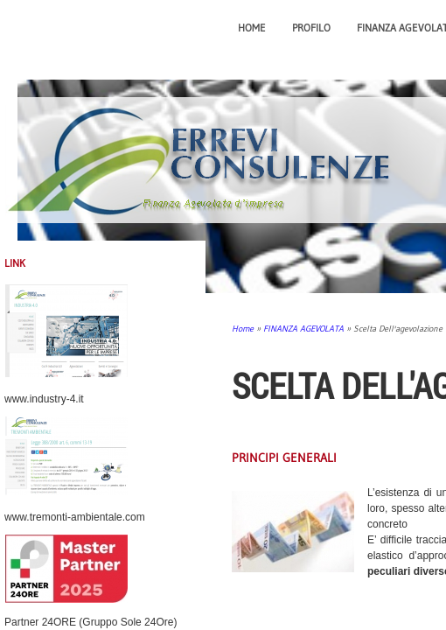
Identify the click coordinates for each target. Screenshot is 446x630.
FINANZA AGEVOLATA (303, 328)
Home (252, 27)
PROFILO (311, 27)
